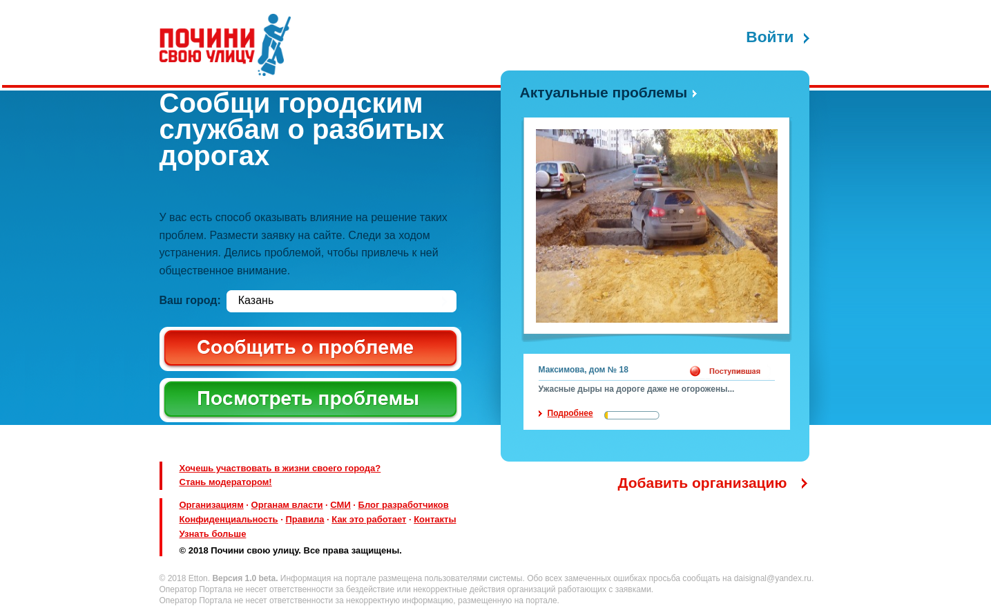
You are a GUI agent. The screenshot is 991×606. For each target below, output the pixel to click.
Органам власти (287, 505)
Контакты (435, 519)
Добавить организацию (702, 483)
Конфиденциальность (229, 519)
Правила (304, 519)
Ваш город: (190, 300)
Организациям (212, 505)
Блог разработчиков (403, 505)
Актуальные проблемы (604, 92)
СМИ (340, 505)
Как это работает (368, 519)
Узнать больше (213, 534)
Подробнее (570, 413)
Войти (769, 37)
